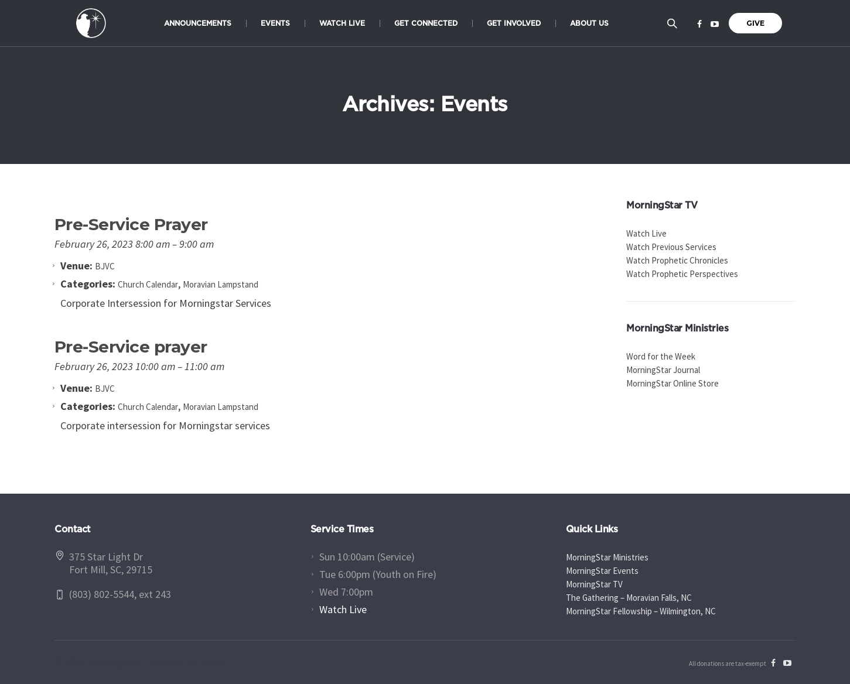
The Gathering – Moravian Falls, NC (629, 597)
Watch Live (646, 233)
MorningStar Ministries (607, 557)
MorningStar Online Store (672, 383)
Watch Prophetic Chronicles (677, 260)
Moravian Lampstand (220, 284)
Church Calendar (148, 284)
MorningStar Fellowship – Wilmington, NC (641, 611)
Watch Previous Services (671, 246)
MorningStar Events (602, 570)
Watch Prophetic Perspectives (682, 273)
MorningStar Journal (663, 369)
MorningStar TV (594, 584)
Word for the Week (660, 356)
